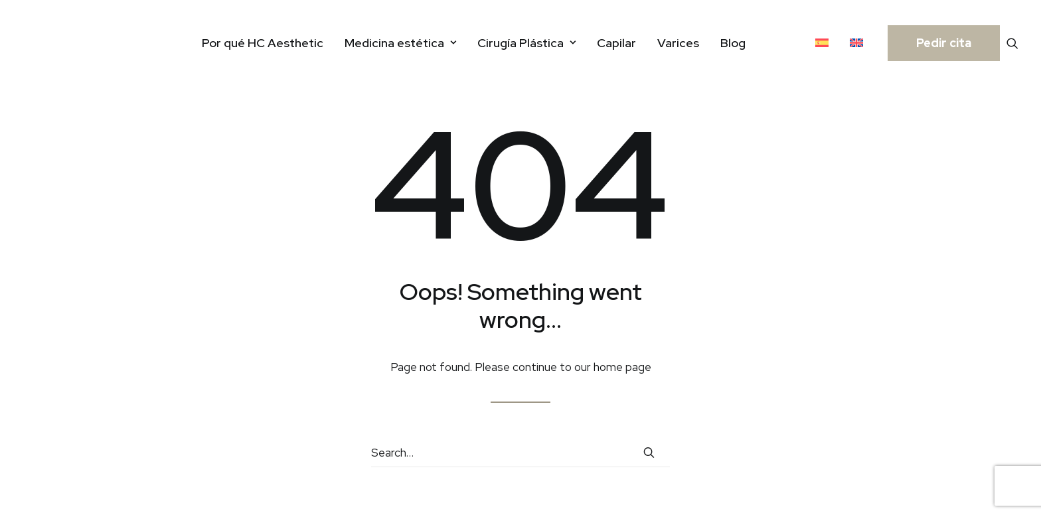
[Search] (520, 453)
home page (622, 367)
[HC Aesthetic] (52, 43)
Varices (678, 42)
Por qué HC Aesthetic (262, 42)
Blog (733, 42)
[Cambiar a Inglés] (856, 43)
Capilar (616, 42)
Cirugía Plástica (526, 42)
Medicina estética (400, 42)
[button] (1012, 43)
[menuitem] (263, 43)
